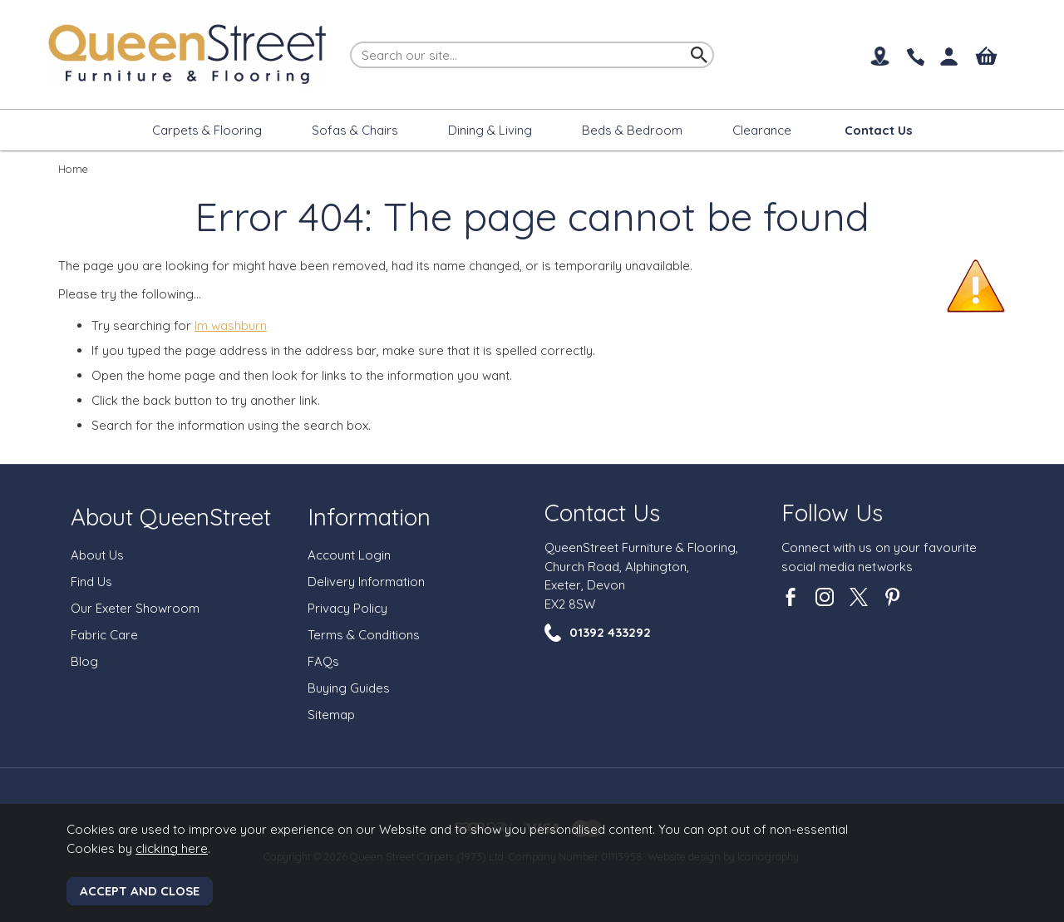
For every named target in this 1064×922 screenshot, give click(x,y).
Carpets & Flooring (207, 130)
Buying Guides (349, 688)
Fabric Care (104, 635)
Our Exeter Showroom (135, 608)
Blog (84, 661)
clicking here (171, 848)
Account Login (349, 555)
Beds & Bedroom (632, 130)
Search (351, 41)
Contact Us (602, 512)
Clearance (761, 130)
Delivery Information (366, 581)
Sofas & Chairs (355, 130)
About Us (97, 555)
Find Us (91, 581)
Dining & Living (490, 130)
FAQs (323, 661)
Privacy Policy (347, 608)
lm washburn (231, 325)
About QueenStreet (171, 516)
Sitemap (331, 714)
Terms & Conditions (364, 635)
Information (369, 516)
